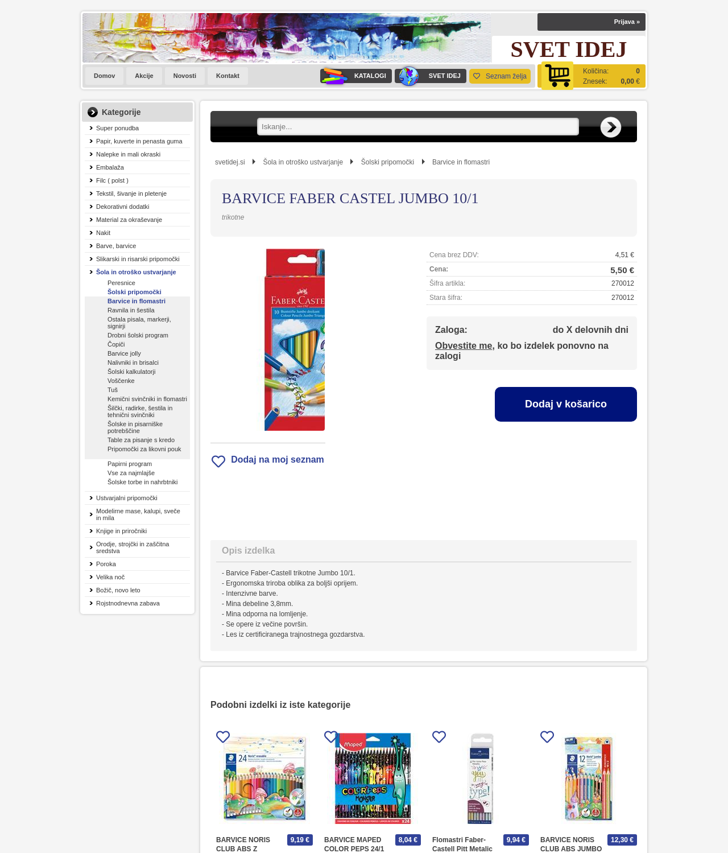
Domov (104, 75)
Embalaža (110, 167)
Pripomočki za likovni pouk (144, 449)
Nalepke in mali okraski (128, 154)
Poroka (106, 564)
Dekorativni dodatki (123, 206)
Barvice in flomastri (136, 301)
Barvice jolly (124, 353)
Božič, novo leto (118, 590)
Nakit (103, 232)
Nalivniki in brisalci (133, 362)
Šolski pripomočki (134, 292)
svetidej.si (230, 162)
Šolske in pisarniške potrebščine (135, 427)
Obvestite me (463, 346)
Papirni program (129, 463)
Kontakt (227, 75)
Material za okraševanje (129, 219)
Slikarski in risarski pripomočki (138, 259)
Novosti (184, 75)
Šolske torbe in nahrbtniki (142, 482)
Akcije (144, 75)
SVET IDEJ (428, 76)
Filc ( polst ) (112, 180)
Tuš (112, 389)
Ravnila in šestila (131, 310)
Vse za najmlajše (131, 472)
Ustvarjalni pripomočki (127, 498)
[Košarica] (591, 76)
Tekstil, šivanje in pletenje (131, 193)
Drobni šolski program (137, 335)
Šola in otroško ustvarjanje (136, 272)
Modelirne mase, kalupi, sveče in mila (138, 514)
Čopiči (116, 344)
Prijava (627, 21)
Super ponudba (117, 128)
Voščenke (121, 380)
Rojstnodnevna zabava (128, 603)
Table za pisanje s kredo (141, 439)
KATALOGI (353, 76)
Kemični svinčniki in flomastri (147, 398)
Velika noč (110, 577)
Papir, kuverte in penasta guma (139, 141)
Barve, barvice (116, 245)
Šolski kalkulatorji (131, 371)
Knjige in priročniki (121, 531)
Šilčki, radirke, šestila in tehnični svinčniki (139, 411)
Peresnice (121, 282)
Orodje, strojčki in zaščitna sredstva (132, 547)
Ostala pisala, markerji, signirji (139, 322)
